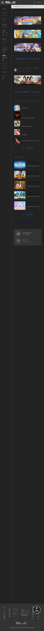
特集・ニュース (4, 58)
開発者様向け (33, 612)
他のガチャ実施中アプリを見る (26, 92)
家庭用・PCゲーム (5, 33)
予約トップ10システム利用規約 (25, 613)
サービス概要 (4, 612)
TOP (4, 9)
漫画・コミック (4, 41)
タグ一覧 (4, 77)
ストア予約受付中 (4, 49)
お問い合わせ (38, 612)
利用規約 (9, 612)
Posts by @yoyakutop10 (22, 223)
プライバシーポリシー (15, 612)
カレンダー (4, 20)
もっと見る (27, 148)
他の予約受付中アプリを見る (26, 59)
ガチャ (4, 72)
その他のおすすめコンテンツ (23, 6)
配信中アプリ (4, 26)
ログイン (40, 2)
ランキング (4, 14)
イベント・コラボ (4, 66)
